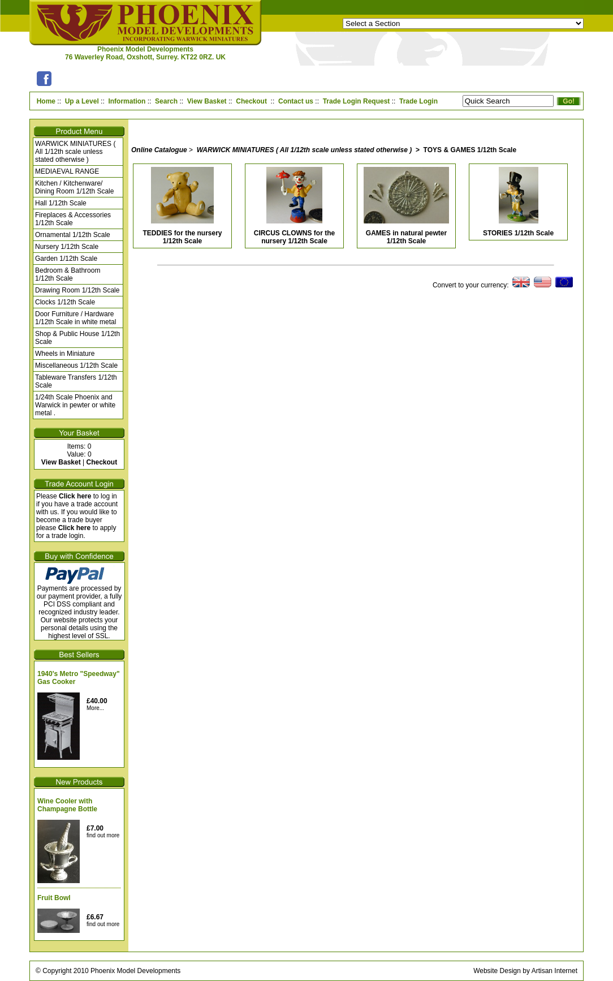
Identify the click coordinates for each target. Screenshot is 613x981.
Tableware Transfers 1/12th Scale (76, 381)
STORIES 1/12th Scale (518, 233)
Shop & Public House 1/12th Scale (77, 338)
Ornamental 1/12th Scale (72, 235)
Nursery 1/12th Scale (66, 247)
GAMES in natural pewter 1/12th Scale (406, 237)
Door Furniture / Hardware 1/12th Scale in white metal (75, 318)
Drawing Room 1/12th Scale (77, 290)
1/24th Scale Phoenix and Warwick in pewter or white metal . (75, 405)
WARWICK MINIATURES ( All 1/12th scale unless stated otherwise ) (75, 152)
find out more (103, 835)
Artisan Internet (554, 971)
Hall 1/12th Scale (61, 203)
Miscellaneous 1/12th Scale (76, 365)
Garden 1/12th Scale (66, 259)
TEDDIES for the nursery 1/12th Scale (182, 237)
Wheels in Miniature (64, 354)
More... (95, 708)
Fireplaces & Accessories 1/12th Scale (73, 219)
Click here (75, 496)
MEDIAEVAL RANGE (67, 171)
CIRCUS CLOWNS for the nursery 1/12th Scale (294, 237)
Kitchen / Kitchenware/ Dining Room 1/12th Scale (74, 187)
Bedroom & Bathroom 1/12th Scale (67, 274)
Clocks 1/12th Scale (65, 302)
